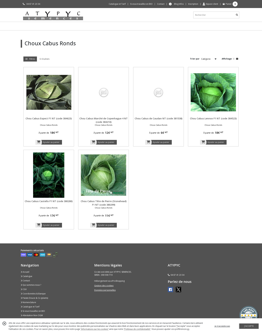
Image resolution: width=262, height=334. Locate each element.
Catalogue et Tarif (30, 306)
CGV (24, 289)
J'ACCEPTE (249, 326)
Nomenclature (28, 302)
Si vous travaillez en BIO (33, 311)
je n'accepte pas (222, 326)
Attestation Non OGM (32, 315)
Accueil (25, 271)
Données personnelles (105, 290)
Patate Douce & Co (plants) (34, 298)
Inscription (193, 4)
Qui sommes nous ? (31, 285)
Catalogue (26, 276)
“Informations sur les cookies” (95, 329)
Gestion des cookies (103, 285)
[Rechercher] (237, 15)
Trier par (195, 58)
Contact (160, 4)
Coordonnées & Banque (33, 293)
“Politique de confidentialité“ (137, 329)
